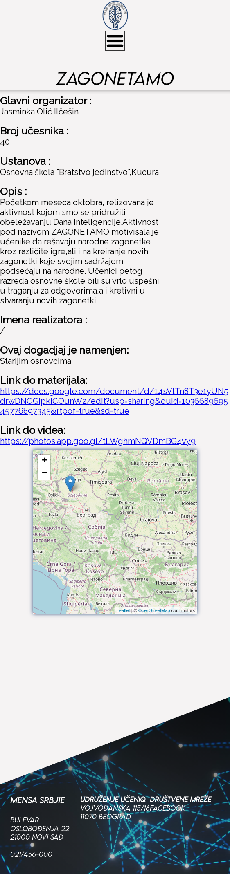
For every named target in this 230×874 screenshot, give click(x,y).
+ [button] (44, 461)
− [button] (44, 473)
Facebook (167, 750)
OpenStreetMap (154, 610)
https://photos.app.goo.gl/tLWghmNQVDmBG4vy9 (98, 441)
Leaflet (123, 610)
